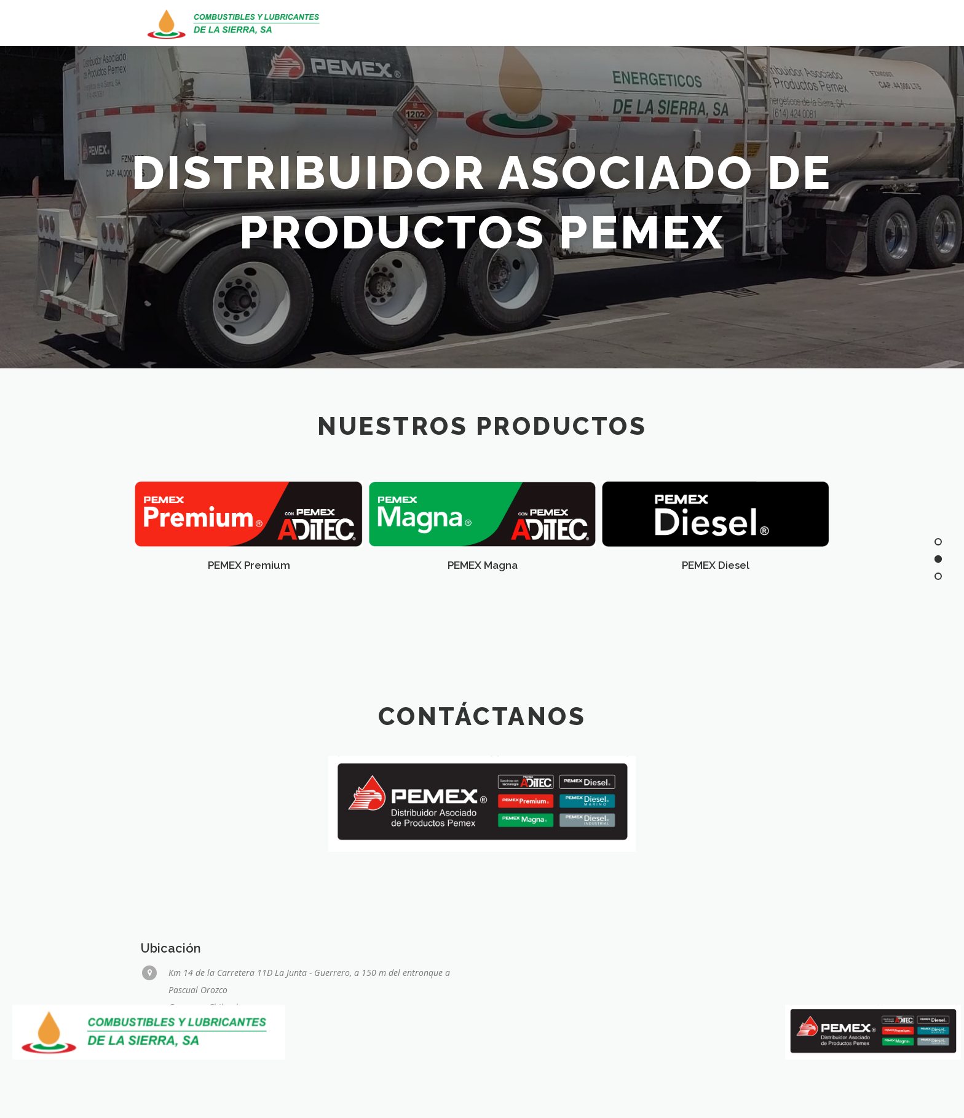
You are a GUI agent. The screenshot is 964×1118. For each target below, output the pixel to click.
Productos (723, 23)
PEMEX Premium (249, 565)
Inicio (661, 23)
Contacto (797, 23)
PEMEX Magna (483, 565)
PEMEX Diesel (715, 565)
